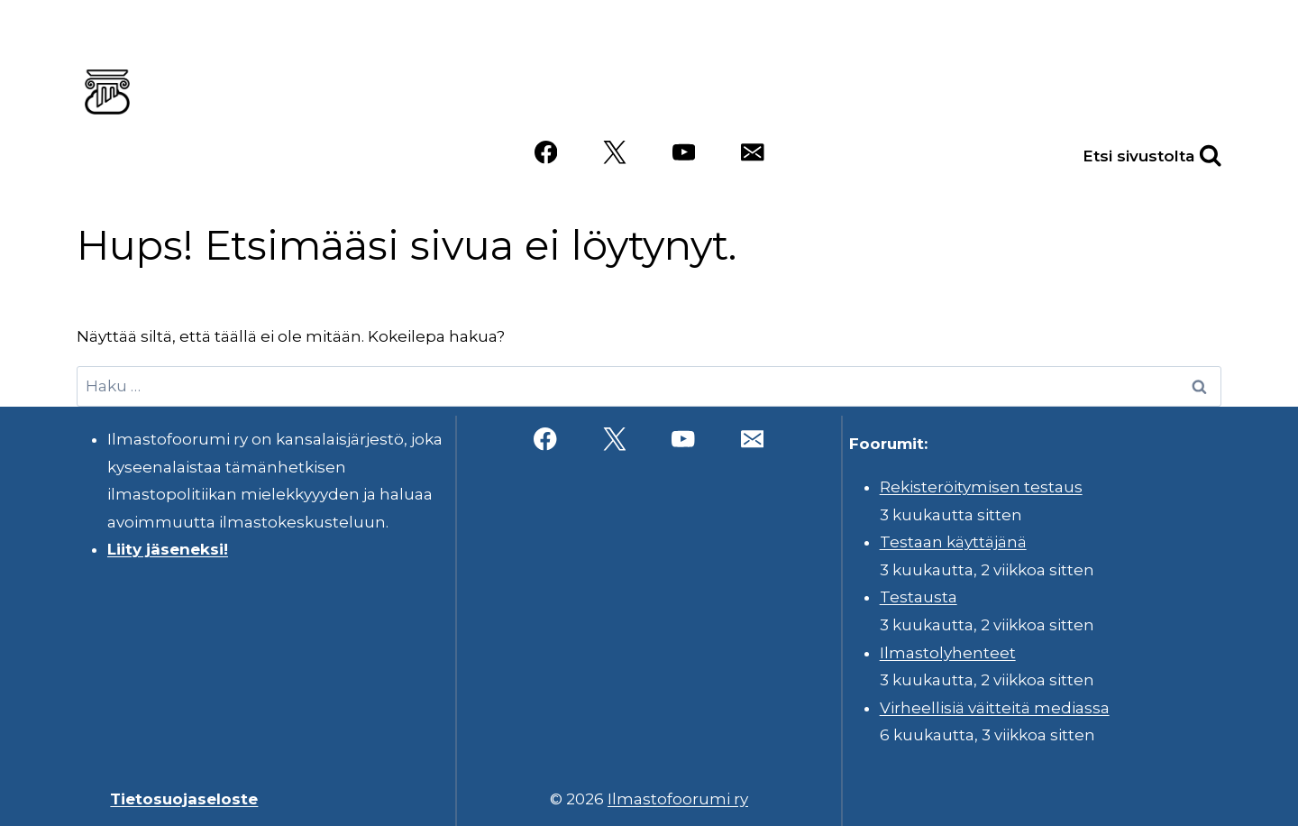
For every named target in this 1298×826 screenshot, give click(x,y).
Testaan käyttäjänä (953, 542)
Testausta (918, 597)
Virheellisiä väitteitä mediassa (995, 708)
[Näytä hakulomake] (1191, 152)
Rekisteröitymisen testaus (981, 487)
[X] (614, 153)
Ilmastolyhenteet (948, 653)
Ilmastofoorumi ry (678, 799)
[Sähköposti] (752, 153)
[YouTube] (684, 153)
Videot (1180, 87)
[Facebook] (546, 153)
